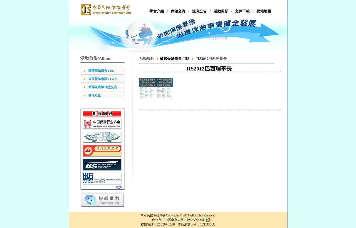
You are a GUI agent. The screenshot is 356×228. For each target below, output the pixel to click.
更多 (119, 187)
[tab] (102, 71)
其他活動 (94, 95)
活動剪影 (146, 59)
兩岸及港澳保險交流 (102, 87)
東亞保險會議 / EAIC (103, 79)
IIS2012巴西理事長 (211, 59)
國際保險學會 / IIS (101, 71)
